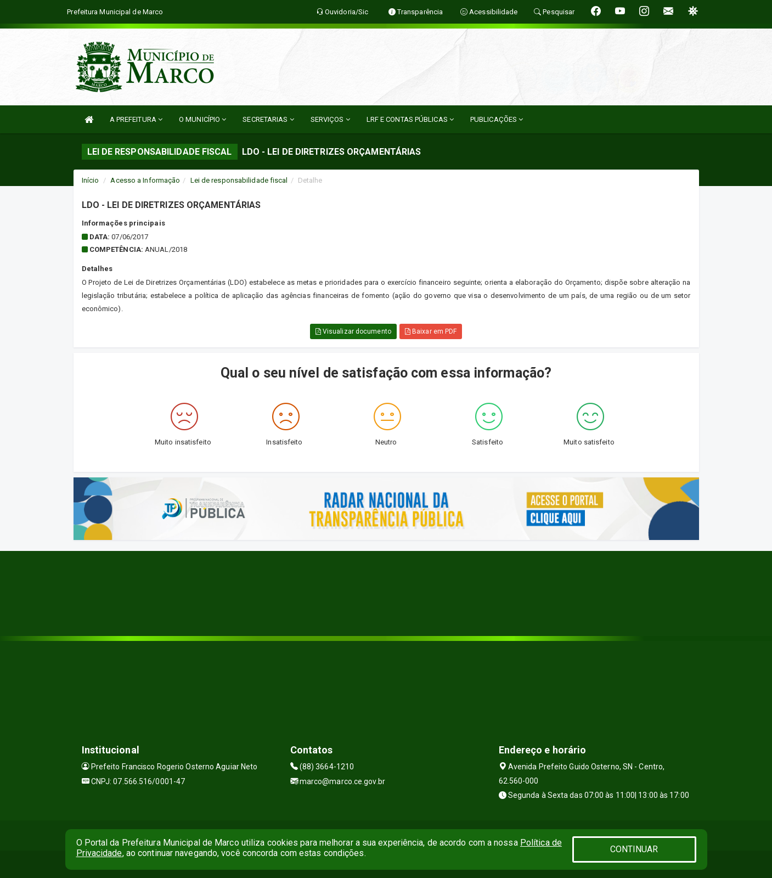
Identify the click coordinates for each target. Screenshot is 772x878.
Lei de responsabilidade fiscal (239, 180)
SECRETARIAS (268, 119)
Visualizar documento (353, 331)
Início (90, 180)
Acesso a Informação (145, 180)
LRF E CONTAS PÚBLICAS (410, 119)
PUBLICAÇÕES (496, 119)
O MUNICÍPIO (202, 119)
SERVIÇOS (330, 119)
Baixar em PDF (431, 331)
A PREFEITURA (136, 119)
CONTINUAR (634, 849)
